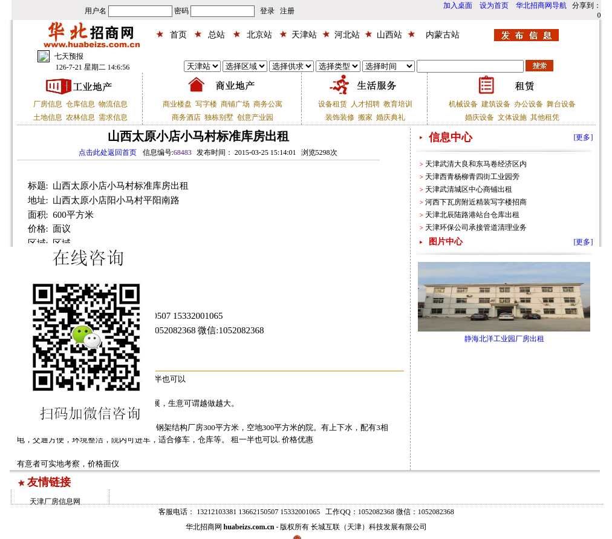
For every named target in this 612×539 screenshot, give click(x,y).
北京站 (259, 34)
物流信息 (113, 104)
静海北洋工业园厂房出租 (504, 339)
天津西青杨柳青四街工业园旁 (472, 176)
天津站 (304, 34)
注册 (287, 11)
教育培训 (397, 104)
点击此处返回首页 (108, 152)
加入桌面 (457, 5)
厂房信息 (47, 104)
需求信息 (113, 117)
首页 (178, 34)
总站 (216, 34)
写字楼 (206, 104)
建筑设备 (495, 104)
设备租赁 (332, 104)
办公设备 (528, 104)
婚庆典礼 (390, 117)
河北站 (347, 34)
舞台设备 (561, 104)
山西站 (389, 34)
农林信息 (80, 117)
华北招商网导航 (541, 5)
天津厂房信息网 (55, 501)
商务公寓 (267, 104)
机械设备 (463, 104)
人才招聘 (365, 104)
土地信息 (47, 117)
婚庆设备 (479, 117)
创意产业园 (255, 117)
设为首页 (494, 5)
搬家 (365, 117)
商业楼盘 (177, 104)
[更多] (583, 137)
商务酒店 (186, 117)
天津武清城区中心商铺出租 (468, 189)
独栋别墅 (218, 117)
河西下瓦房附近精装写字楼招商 (476, 202)
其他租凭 (544, 117)
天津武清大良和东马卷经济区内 (476, 164)
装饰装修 (339, 117)
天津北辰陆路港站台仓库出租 (472, 215)
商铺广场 (235, 104)
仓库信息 (80, 104)
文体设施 (512, 117)
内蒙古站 (443, 34)
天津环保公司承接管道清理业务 (476, 227)
